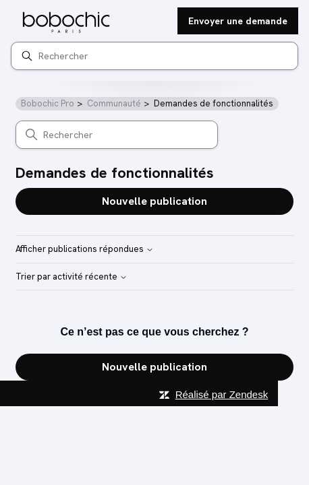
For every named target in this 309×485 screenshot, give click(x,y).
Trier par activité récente (72, 277)
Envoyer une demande (237, 21)
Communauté (114, 103)
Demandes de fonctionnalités (213, 103)
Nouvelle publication (154, 201)
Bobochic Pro (47, 103)
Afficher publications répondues (85, 250)
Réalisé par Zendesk (222, 394)
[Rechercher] (154, 55)
